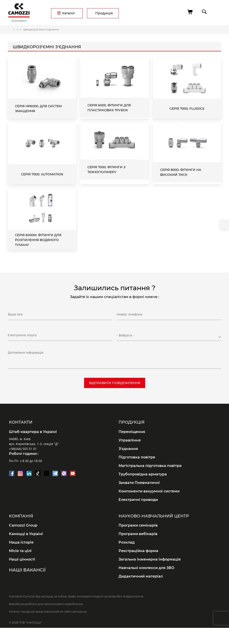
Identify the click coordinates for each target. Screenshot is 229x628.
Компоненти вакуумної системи (149, 491)
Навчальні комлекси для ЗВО (146, 568)
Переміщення (132, 432)
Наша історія (21, 542)
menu (217, 11)
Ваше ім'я (15, 314)
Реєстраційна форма (138, 551)
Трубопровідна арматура (143, 474)
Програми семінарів (138, 525)
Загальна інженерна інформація (150, 559)
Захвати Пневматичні (139, 483)
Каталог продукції (18, 29)
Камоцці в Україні (26, 534)
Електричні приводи (138, 500)
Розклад (127, 542)
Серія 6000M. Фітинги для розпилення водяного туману (38, 240)
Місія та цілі (20, 551)
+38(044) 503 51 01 (23, 449)
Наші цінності (22, 559)
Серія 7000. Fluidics (187, 109)
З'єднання (128, 449)
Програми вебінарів (138, 534)
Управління (130, 440)
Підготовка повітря (137, 457)
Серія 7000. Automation (42, 174)
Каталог (68, 13)
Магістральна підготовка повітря (150, 466)
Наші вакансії (27, 570)
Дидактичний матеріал (141, 576)
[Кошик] (190, 12)
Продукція (104, 13)
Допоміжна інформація (25, 352)
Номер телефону (129, 314)
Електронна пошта (22, 335)
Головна (10, 29)
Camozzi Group (23, 525)
